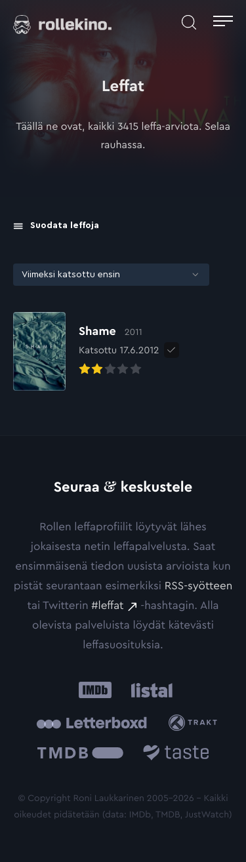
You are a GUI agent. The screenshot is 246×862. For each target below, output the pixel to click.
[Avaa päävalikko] (223, 22)
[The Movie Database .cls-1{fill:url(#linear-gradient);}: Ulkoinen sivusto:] (80, 755)
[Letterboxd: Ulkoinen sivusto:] (91, 723)
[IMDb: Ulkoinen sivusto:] (95, 690)
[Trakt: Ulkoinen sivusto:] (195, 723)
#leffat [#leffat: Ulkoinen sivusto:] (107, 606)
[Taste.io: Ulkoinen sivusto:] (176, 755)
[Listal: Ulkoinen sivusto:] (149, 690)
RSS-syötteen (198, 586)
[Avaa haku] (189, 22)
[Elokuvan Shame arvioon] (86, 351)
